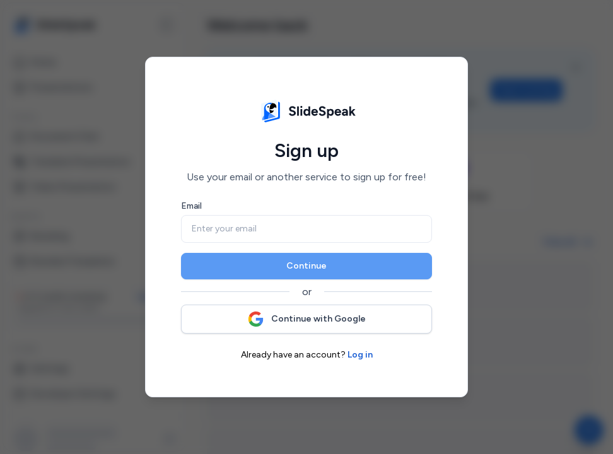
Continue (306, 265)
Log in (360, 354)
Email (191, 206)
